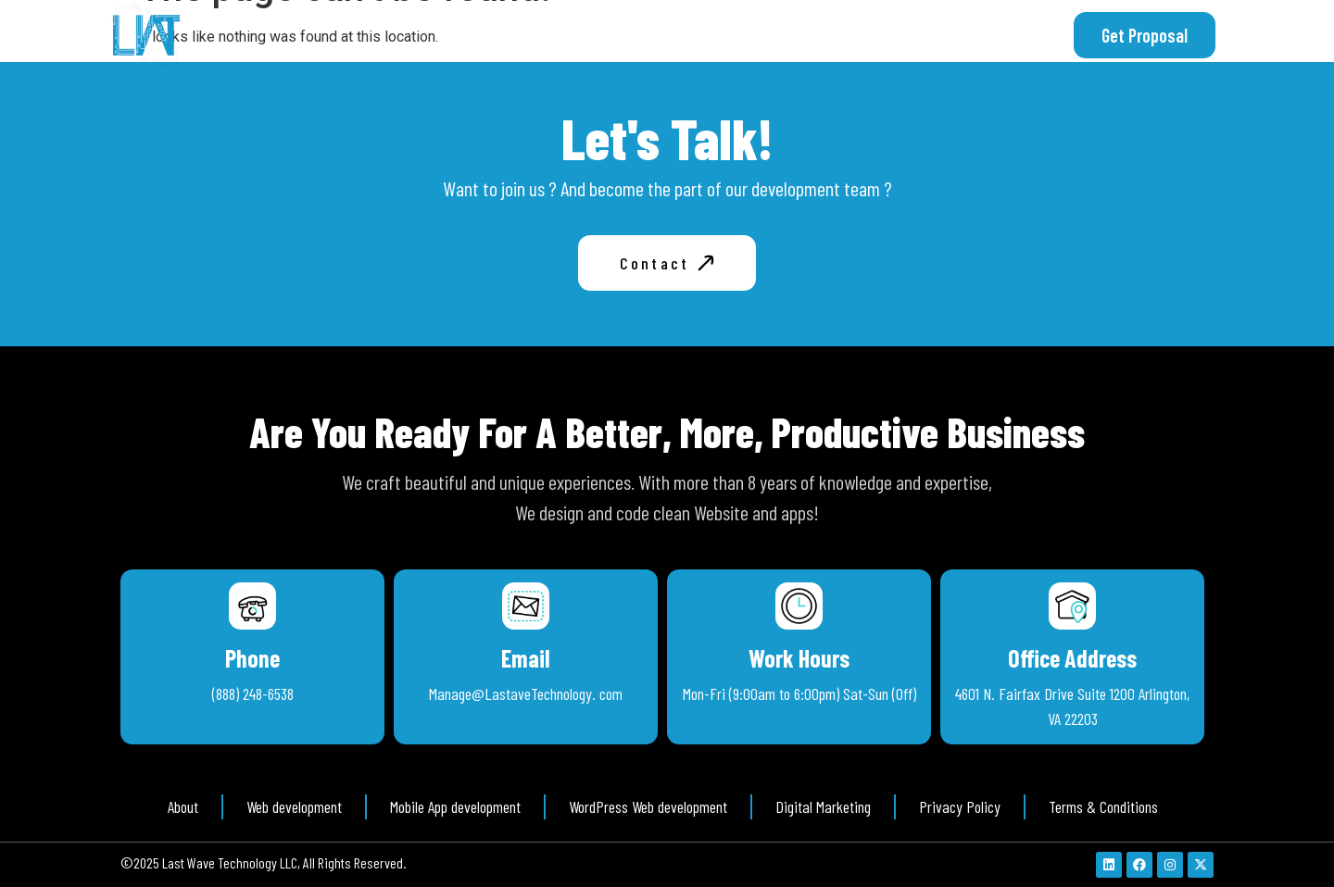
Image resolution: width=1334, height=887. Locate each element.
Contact (1007, 35)
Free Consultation (884, 35)
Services (758, 35)
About (672, 35)
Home (597, 35)
